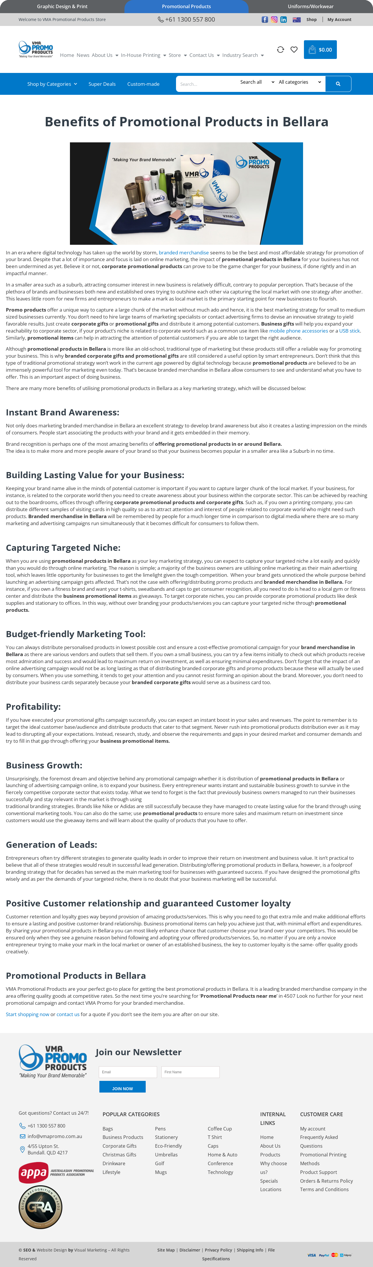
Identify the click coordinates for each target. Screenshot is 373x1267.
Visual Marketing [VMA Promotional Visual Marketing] (90, 1250)
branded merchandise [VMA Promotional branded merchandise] (184, 252)
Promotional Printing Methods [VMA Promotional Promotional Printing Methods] (323, 1159)
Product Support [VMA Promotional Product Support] (318, 1172)
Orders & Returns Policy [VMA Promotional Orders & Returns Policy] (326, 1181)
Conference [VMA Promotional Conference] (220, 1163)
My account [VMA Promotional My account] (313, 1129)
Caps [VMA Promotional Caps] (213, 1146)
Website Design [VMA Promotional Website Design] (52, 1250)
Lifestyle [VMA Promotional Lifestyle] (111, 1172)
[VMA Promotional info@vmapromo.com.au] (56, 1136)
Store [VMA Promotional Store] (178, 55)
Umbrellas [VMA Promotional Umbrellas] (166, 1154)
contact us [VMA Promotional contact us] (68, 1014)
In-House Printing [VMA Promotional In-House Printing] (143, 55)
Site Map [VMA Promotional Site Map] (166, 1250)
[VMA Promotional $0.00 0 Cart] (320, 49)
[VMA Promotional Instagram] (274, 19)
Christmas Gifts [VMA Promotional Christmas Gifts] (119, 1154)
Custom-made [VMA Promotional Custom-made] (143, 84)
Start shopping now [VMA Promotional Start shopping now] (27, 1014)
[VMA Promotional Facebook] (265, 19)
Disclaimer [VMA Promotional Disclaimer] (190, 1250)
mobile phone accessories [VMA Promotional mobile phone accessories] (298, 330)
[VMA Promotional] (281, 49)
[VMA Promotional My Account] (339, 19)
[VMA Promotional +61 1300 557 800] (186, 19)
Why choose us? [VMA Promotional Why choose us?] (273, 1167)
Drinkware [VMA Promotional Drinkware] (114, 1163)
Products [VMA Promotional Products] (270, 1154)
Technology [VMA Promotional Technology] (220, 1172)
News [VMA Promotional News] (83, 55)
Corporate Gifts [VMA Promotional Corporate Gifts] (120, 1146)
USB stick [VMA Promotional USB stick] (349, 330)
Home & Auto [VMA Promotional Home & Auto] (222, 1154)
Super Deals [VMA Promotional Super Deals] (102, 84)
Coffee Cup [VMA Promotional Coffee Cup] (220, 1129)
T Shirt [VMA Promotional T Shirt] (215, 1137)
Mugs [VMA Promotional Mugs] (161, 1172)
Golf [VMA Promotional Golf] (159, 1163)
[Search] (338, 84)
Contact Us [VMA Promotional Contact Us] (204, 55)
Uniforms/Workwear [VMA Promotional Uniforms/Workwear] (311, 6)
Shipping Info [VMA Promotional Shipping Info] (250, 1250)
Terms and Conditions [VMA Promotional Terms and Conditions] (324, 1189)
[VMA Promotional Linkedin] (283, 19)
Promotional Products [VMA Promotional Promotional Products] (186, 6)
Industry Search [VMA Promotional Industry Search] (243, 55)
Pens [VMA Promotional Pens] (160, 1129)
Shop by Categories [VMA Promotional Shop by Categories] (52, 84)
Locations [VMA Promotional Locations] (270, 1189)
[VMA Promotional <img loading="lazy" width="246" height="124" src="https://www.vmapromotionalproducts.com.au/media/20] (36, 49)
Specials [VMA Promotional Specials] (269, 1181)
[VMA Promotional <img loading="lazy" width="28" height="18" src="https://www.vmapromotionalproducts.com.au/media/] (297, 19)
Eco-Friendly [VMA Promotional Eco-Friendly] (168, 1146)
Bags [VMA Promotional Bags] (108, 1129)
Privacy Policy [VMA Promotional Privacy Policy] (218, 1250)
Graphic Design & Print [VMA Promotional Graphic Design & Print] (62, 6)
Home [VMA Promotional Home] (67, 55)
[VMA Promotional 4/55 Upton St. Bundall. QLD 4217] (56, 1149)
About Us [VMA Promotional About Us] (105, 55)
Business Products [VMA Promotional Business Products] (123, 1137)
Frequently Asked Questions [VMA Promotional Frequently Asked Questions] (319, 1141)
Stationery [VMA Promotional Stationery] (166, 1137)
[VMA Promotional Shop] (312, 19)
